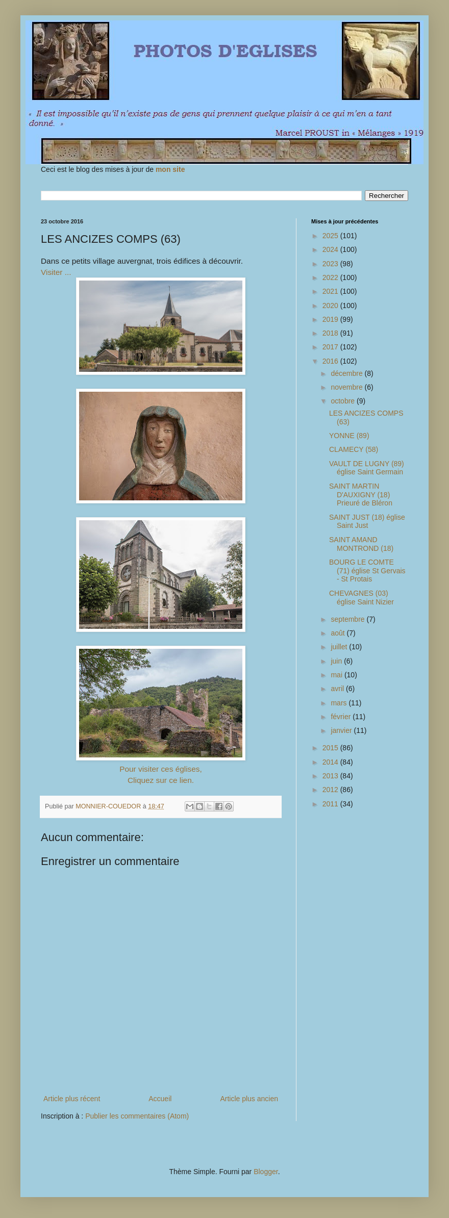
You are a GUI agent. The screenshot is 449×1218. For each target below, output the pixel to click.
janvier (342, 730)
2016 (331, 361)
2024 (331, 249)
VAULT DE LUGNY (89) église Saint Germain (366, 468)
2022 (331, 277)
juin (337, 661)
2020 (331, 305)
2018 (331, 333)
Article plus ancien (249, 1099)
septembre (348, 619)
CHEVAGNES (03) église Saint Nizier (361, 597)
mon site (170, 169)
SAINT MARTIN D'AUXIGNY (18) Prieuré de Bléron (360, 495)
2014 (331, 762)
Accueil (159, 1099)
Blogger (266, 1172)
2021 (331, 291)
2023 (331, 264)
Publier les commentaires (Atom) (137, 1116)
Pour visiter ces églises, (160, 769)
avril (338, 688)
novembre (347, 387)
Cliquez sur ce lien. (161, 780)
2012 (331, 789)
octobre (344, 401)
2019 (331, 319)
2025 (331, 236)
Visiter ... (56, 272)
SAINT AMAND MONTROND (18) (361, 544)
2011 (331, 804)
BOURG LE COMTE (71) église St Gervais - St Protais (367, 570)
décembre (347, 373)
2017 (331, 347)
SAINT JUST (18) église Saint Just (367, 521)
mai (337, 675)
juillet (340, 647)
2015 (331, 748)
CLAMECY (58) (353, 449)
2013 (331, 776)
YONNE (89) (349, 436)
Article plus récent (71, 1099)
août (338, 633)
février (342, 717)
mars (339, 703)
